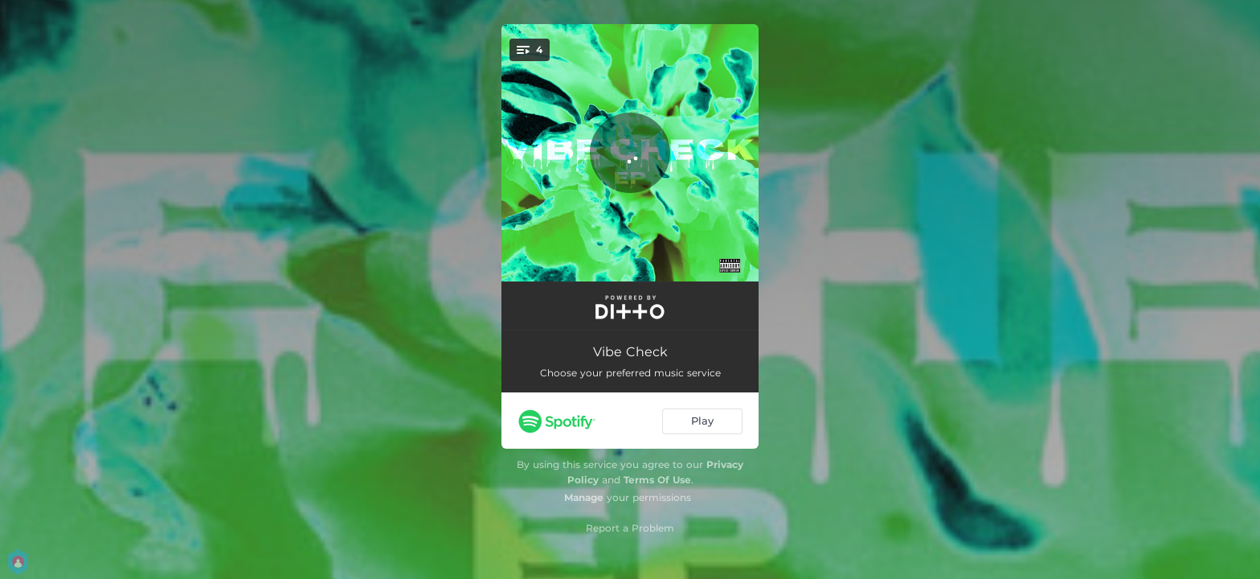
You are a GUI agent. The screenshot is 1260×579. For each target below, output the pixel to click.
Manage (583, 497)
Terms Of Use (657, 480)
